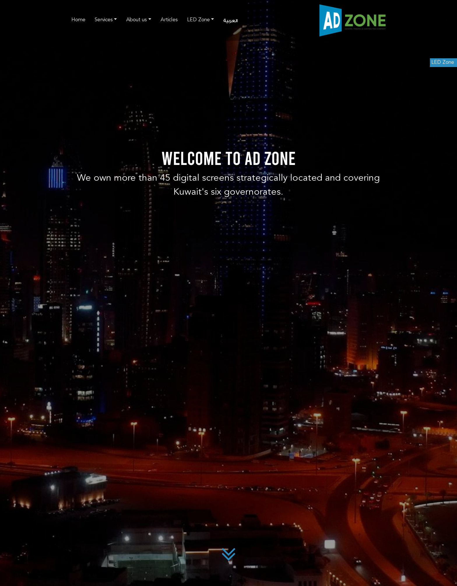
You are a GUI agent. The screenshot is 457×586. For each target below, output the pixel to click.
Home (78, 19)
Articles (169, 19)
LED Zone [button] (198, 19)
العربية (230, 20)
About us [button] (136, 19)
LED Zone (442, 62)
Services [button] (104, 19)
